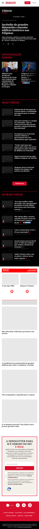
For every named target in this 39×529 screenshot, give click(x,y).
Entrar (34, 3)
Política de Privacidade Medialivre (15, 484)
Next (27, 291)
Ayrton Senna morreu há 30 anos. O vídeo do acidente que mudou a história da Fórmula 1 (25, 244)
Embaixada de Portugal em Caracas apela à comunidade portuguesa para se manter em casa (25, 112)
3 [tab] (21, 292)
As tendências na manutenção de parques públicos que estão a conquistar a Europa (18, 364)
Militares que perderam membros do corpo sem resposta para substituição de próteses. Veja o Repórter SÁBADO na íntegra (9, 80)
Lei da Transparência (29, 512)
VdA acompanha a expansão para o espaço (18, 395)
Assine (27, 3)
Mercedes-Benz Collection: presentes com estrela (18, 332)
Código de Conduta (11, 515)
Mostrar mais (19, 183)
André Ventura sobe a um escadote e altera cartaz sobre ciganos (24, 256)
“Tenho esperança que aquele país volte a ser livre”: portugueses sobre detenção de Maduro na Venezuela (25, 148)
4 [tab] (23, 292)
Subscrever (19, 468)
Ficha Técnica (18, 512)
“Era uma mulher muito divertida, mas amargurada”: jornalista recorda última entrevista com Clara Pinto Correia (25, 205)
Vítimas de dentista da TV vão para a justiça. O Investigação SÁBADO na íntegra (29, 77)
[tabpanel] (10, 280)
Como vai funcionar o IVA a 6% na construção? (24, 231)
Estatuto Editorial (8, 512)
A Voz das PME (8, 286)
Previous (11, 291)
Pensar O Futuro (27, 286)
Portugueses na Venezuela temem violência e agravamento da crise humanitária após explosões (25, 136)
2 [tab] (18, 292)
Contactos (20, 515)
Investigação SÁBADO (11, 56)
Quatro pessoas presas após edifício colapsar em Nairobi (25, 157)
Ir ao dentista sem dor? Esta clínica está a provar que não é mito (18, 425)
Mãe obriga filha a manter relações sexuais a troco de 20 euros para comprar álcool (24, 220)
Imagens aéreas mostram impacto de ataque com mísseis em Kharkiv (24, 169)
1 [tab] (16, 292)
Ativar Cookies (28, 515)
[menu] (3, 2)
